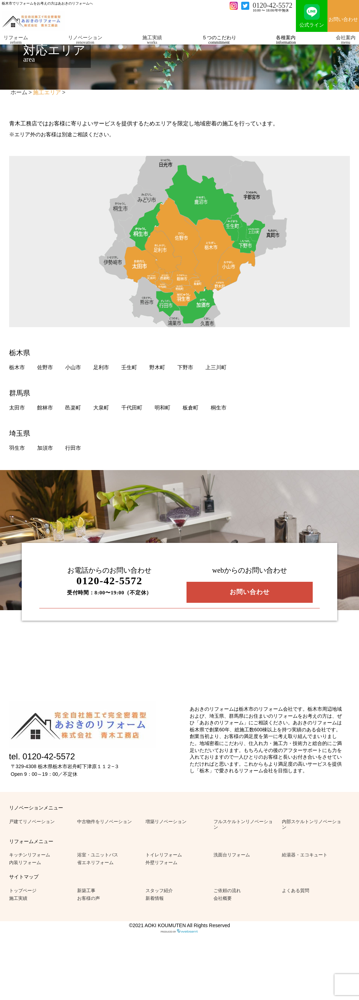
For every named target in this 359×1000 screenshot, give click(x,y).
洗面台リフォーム (232, 854)
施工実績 (152, 39)
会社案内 (345, 39)
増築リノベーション (166, 821)
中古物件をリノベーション (104, 821)
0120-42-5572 (272, 5)
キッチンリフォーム (29, 854)
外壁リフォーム (161, 862)
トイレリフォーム (163, 854)
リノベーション (85, 39)
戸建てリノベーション (32, 821)
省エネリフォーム (95, 862)
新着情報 (154, 898)
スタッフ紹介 (159, 890)
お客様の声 (88, 898)
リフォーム (16, 39)
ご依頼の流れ (227, 890)
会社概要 (223, 898)
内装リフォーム (25, 862)
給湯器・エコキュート (304, 854)
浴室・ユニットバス (97, 854)
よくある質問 (295, 890)
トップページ (22, 890)
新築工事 (86, 890)
